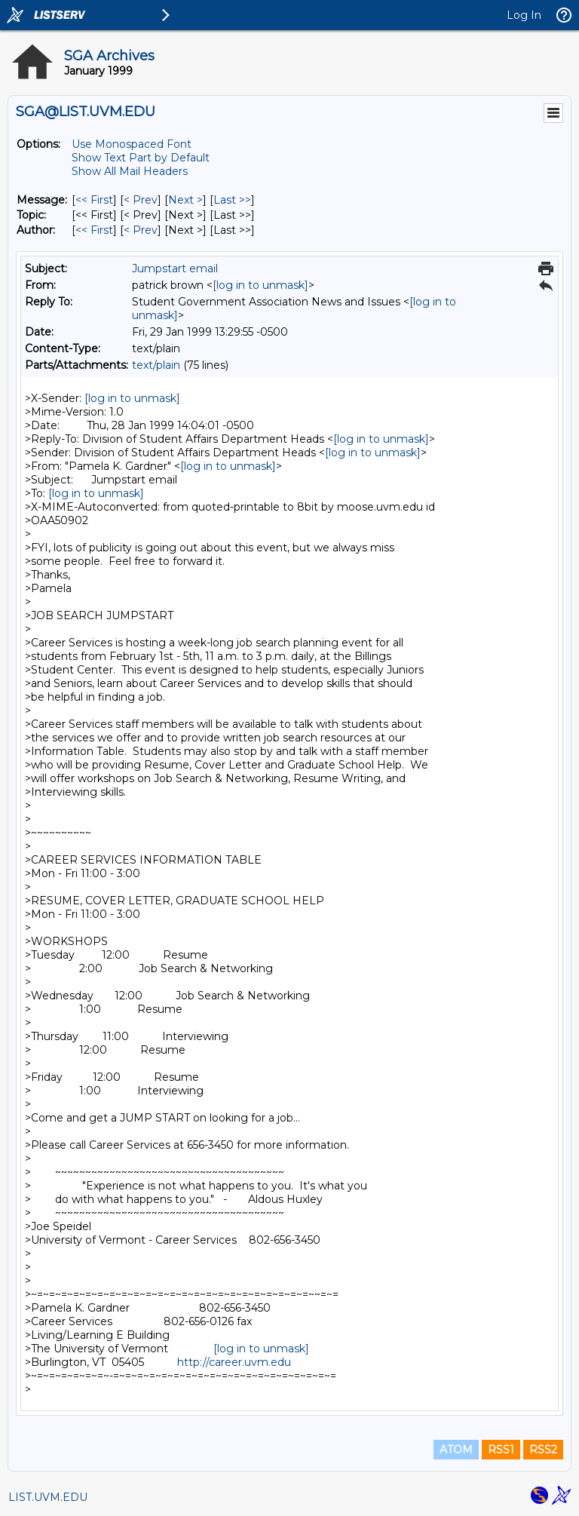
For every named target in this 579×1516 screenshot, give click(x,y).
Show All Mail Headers (130, 171)
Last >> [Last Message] (232, 200)
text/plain (156, 365)
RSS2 (543, 1449)
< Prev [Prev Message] (141, 200)
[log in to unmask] (260, 285)
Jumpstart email (175, 268)
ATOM (456, 1449)
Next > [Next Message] (185, 200)
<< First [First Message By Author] (94, 230)
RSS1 (501, 1449)
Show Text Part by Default (141, 157)
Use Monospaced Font (131, 144)
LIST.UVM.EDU (47, 1497)
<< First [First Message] (94, 200)
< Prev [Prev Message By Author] (141, 230)
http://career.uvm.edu (234, 1362)
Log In (524, 15)
